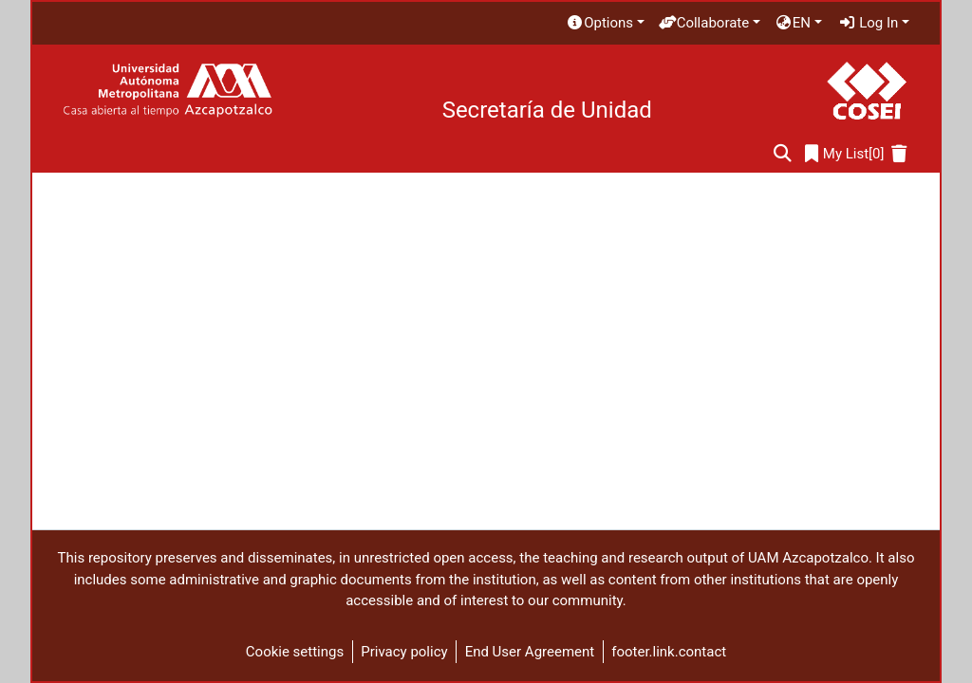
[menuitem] (605, 23)
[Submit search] (783, 154)
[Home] (167, 90)
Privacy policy (404, 651)
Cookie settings (295, 651)
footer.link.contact (668, 651)
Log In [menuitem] (868, 22)
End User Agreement (530, 651)
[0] (845, 154)
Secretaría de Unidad (547, 110)
